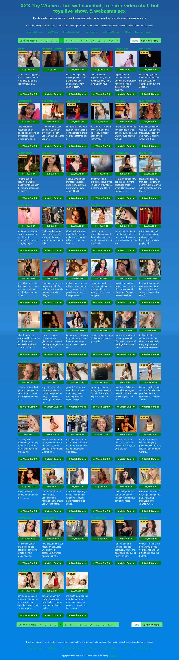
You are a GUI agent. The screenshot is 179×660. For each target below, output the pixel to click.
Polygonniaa (48, 205)
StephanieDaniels (148, 466)
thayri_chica (97, 101)
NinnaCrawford (25, 309)
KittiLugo (95, 466)
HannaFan (96, 48)
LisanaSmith (48, 257)
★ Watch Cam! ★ (28, 94)
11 (99, 41)
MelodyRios (72, 205)
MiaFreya (144, 518)
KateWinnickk (25, 518)
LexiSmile (71, 570)
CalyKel (22, 466)
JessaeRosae (73, 466)
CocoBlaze (96, 413)
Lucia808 (71, 518)
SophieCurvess (123, 309)
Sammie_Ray (146, 257)
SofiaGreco (145, 205)
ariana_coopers (147, 413)
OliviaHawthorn (50, 518)
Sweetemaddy (25, 101)
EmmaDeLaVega (123, 257)
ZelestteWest (48, 570)
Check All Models (28, 41)
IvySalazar (120, 101)
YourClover (145, 309)
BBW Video (53, 32)
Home (135, 41)
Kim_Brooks (121, 205)
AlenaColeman (73, 413)
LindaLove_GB (49, 153)
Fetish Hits (113, 655)
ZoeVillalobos (73, 101)
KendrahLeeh (122, 153)
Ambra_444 (72, 153)
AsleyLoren (48, 361)
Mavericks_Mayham (52, 48)
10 (92, 41)
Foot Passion (91, 32)
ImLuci (21, 48)
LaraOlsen (144, 361)
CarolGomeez (97, 205)
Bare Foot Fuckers (143, 32)
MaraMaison (121, 413)
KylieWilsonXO (98, 518)
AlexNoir (70, 257)
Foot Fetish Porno (35, 32)
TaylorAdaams (25, 153)
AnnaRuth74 (121, 466)
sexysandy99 (24, 361)
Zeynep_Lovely (98, 257)
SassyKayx (96, 361)
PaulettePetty (122, 361)
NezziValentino (98, 153)
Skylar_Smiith (49, 466)
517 (111, 41)
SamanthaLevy (49, 101)
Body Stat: (28, 70)
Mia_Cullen (145, 48)
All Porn (127, 32)
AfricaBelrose (49, 413)
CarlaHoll (119, 518)
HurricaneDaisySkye (149, 101)
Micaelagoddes (25, 413)
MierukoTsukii (25, 205)
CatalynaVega (49, 309)
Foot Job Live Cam (71, 32)
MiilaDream (72, 48)
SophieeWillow (25, 257)
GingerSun (96, 309)
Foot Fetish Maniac (110, 32)
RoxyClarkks (121, 48)
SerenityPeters (73, 361)
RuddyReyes (145, 153)
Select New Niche (150, 41)
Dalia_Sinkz (72, 309)
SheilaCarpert (25, 570)
